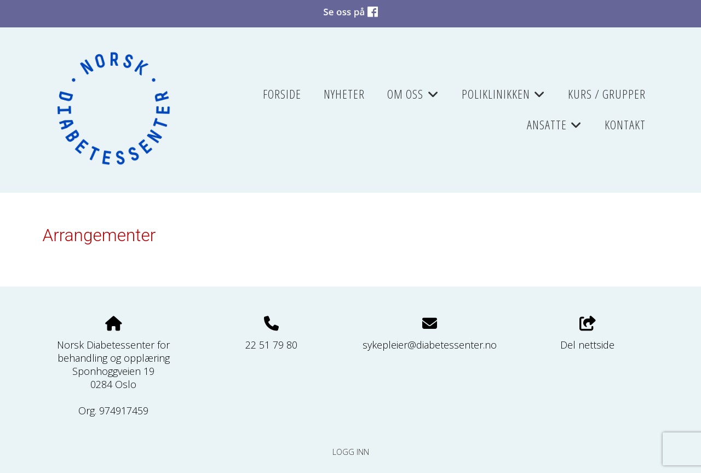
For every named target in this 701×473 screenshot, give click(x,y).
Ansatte (554, 128)
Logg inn (350, 452)
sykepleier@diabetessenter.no (430, 344)
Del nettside (587, 334)
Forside (282, 94)
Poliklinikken (503, 98)
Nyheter (344, 94)
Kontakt (625, 124)
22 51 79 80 (271, 344)
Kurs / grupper (607, 94)
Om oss (413, 98)
